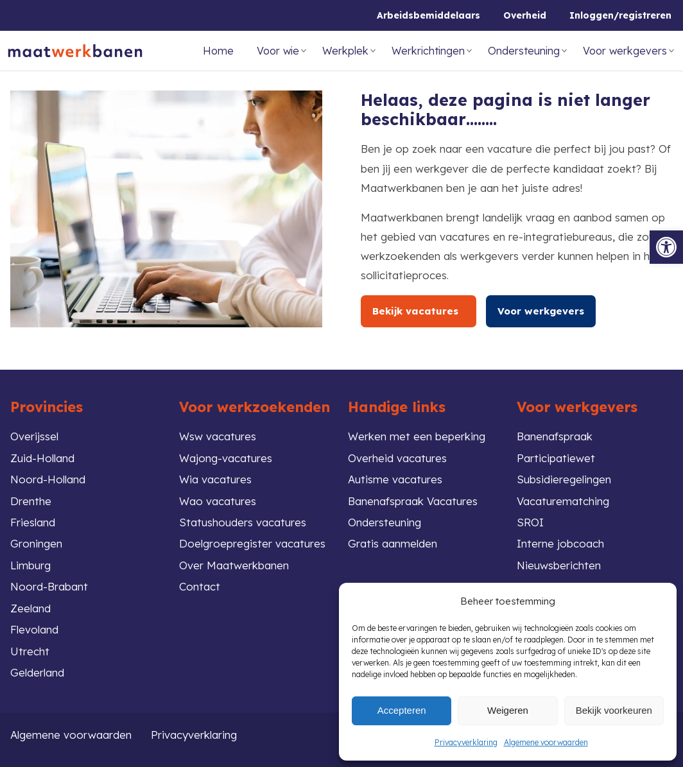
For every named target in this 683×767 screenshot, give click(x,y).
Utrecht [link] (29, 651)
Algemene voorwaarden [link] (546, 742)
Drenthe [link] (30, 501)
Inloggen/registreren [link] (620, 15)
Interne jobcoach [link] (560, 543)
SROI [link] (530, 522)
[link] (666, 247)
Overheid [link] (524, 15)
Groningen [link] (36, 543)
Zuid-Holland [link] (42, 458)
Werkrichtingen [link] (428, 50)
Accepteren (401, 710)
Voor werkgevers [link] (625, 50)
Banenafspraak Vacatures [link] (413, 501)
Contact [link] (199, 586)
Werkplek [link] (345, 50)
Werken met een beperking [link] (416, 436)
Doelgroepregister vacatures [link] (252, 543)
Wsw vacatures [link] (217, 436)
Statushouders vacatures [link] (242, 522)
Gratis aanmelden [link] (392, 543)
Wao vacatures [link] (217, 501)
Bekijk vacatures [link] (418, 311)
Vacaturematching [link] (563, 501)
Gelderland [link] (37, 672)
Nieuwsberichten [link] (559, 565)
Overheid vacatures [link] (397, 458)
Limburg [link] (30, 565)
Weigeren (507, 710)
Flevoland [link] (34, 629)
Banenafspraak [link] (554, 436)
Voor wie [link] (278, 50)
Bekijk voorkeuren (614, 710)
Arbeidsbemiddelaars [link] (428, 15)
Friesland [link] (32, 522)
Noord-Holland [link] (47, 479)
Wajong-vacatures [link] (225, 458)
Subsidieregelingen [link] (564, 479)
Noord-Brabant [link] (49, 586)
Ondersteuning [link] (524, 50)
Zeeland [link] (30, 608)
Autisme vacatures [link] (395, 479)
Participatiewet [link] (556, 458)
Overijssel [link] (34, 436)
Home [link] (218, 50)
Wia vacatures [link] (215, 479)
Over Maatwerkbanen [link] (234, 565)
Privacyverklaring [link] (466, 742)
